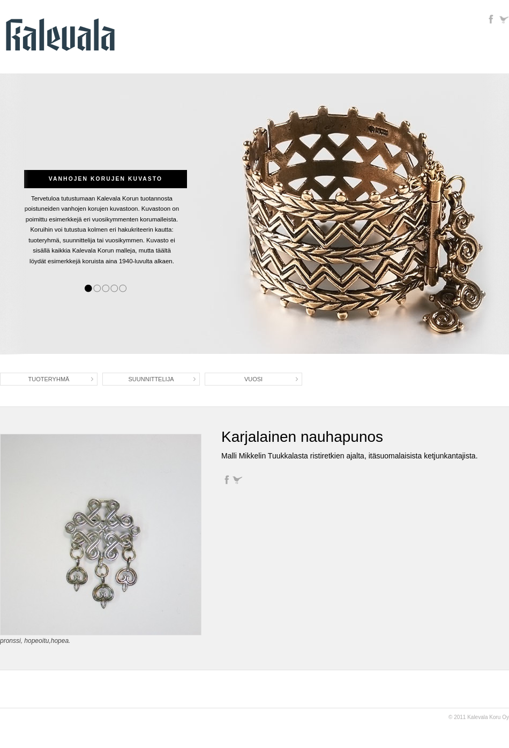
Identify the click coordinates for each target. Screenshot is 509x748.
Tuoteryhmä (49, 379)
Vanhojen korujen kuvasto (105, 179)
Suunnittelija (151, 379)
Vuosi (253, 379)
